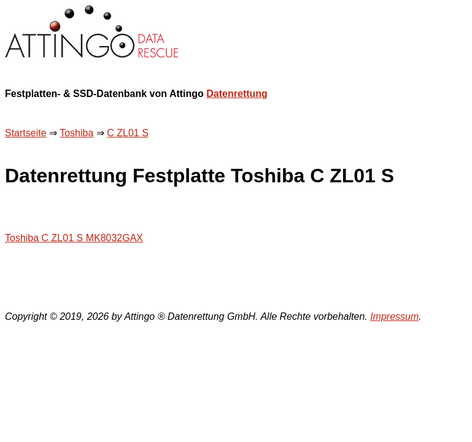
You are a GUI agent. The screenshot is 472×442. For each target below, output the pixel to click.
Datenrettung (237, 93)
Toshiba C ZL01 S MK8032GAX (74, 238)
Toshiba (76, 133)
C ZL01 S (128, 133)
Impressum (394, 316)
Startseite (26, 133)
